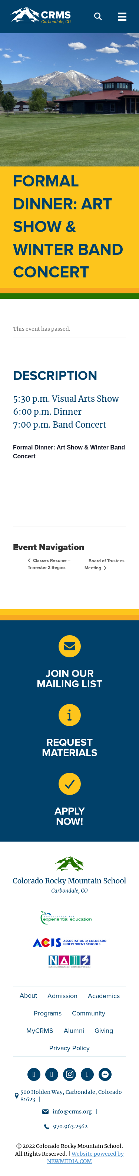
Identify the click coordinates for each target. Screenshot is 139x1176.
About (28, 995)
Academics (104, 996)
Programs (48, 1013)
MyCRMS (39, 1031)
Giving (104, 1031)
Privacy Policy (69, 1048)
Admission (62, 996)
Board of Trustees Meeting (105, 564)
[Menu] (122, 16)
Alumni (74, 1031)
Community (88, 1013)
